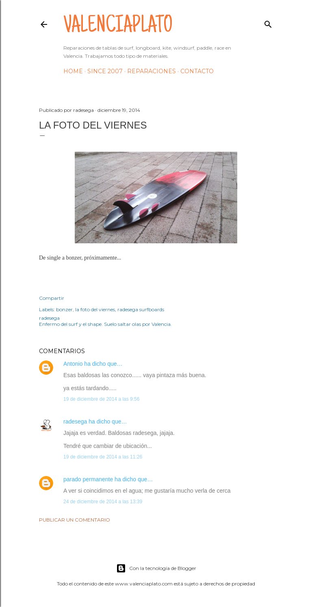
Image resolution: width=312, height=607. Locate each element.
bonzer (64, 309)
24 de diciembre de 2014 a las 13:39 (102, 501)
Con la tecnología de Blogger (156, 568)
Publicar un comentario (74, 520)
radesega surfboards (140, 309)
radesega (75, 421)
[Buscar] (268, 23)
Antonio (72, 363)
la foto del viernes (95, 309)
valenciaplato (118, 27)
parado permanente (88, 479)
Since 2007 (105, 71)
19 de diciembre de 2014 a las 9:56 (101, 399)
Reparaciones (151, 71)
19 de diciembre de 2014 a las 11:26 (102, 457)
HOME (73, 71)
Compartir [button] (51, 298)
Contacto (197, 71)
